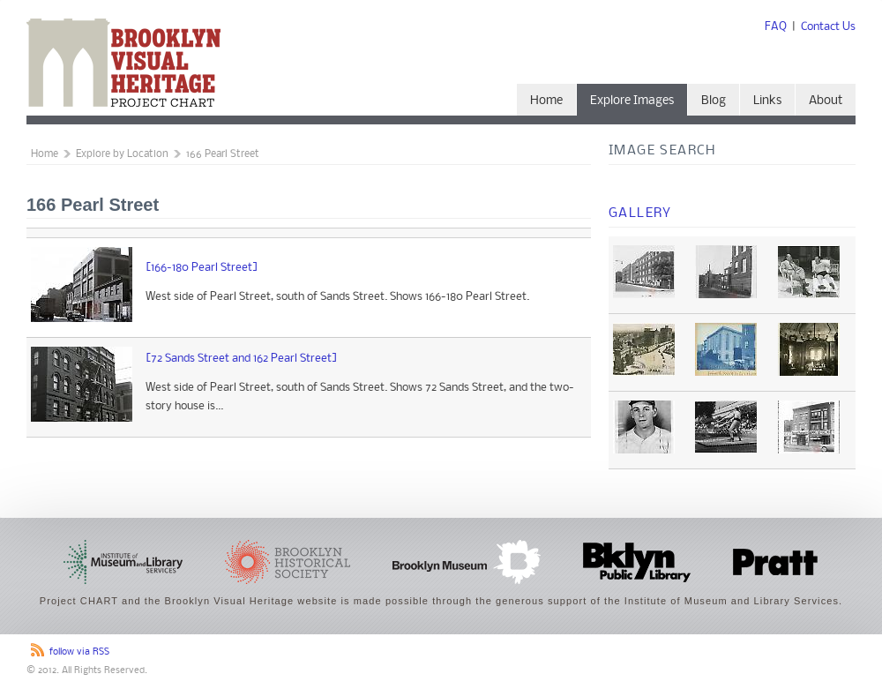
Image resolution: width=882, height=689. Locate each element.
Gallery (640, 213)
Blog (713, 101)
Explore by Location (122, 154)
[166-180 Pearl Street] (202, 267)
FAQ (776, 27)
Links (767, 101)
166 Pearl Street (222, 154)
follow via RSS (79, 652)
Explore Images (632, 101)
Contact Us (828, 27)
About (825, 101)
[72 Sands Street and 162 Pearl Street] (242, 358)
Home (546, 101)
